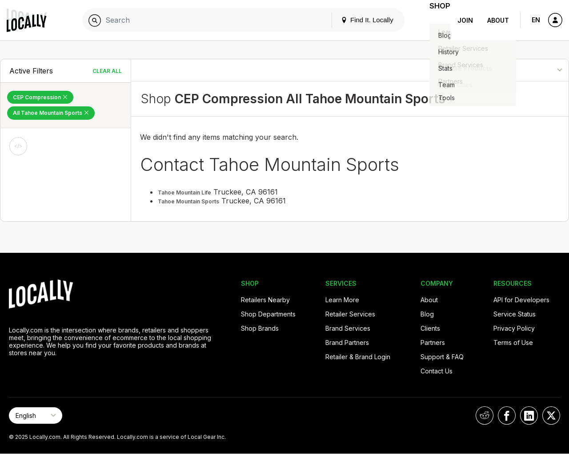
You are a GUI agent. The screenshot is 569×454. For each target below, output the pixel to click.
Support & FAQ (442, 357)
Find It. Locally (356, 20)
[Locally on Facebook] (507, 415)
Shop (434, 20)
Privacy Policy (514, 328)
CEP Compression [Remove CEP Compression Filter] (40, 97)
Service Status (514, 314)
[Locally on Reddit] (484, 415)
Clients (430, 328)
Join (465, 20)
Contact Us (437, 371)
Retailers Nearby (265, 300)
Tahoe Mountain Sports (188, 201)
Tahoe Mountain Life (184, 192)
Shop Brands (260, 328)
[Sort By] (524, 70)
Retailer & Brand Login (357, 357)
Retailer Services (350, 314)
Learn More (342, 300)
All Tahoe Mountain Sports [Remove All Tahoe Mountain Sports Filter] (51, 112)
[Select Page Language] (35, 415)
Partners (433, 342)
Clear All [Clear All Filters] (107, 71)
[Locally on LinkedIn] (529, 415)
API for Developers (521, 300)
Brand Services (347, 328)
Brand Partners (347, 342)
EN (536, 20)
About (498, 20)
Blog (427, 314)
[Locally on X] (551, 415)
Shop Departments (268, 314)
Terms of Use (513, 342)
